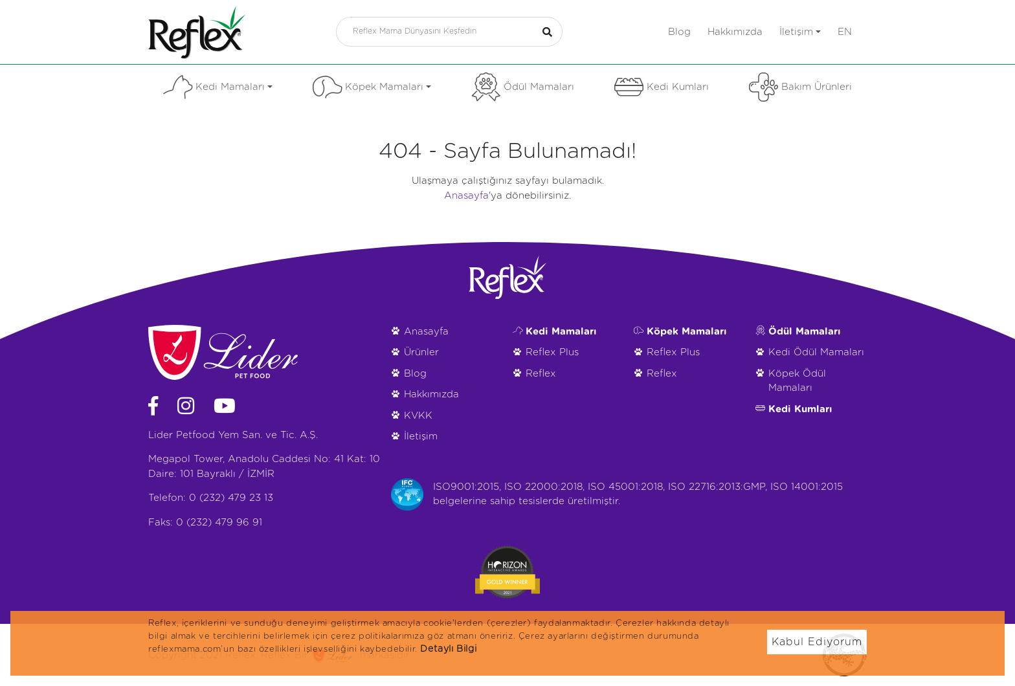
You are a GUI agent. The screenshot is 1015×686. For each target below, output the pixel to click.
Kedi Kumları (661, 87)
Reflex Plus (552, 352)
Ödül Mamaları (522, 87)
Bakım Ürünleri (800, 87)
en (845, 32)
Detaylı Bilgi (448, 649)
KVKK (418, 416)
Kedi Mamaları (218, 87)
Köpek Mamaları (372, 87)
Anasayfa (466, 196)
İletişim (800, 32)
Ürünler (421, 352)
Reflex (541, 374)
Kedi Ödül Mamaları (816, 352)
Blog (679, 32)
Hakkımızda (735, 32)
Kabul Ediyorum (817, 642)
